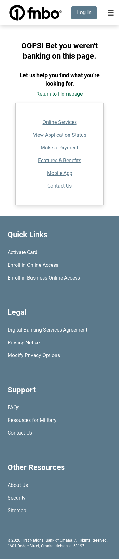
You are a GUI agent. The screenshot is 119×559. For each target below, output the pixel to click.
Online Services (60, 122)
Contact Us (59, 186)
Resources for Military (32, 420)
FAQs (13, 407)
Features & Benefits (59, 160)
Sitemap (17, 510)
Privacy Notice (24, 343)
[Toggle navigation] (110, 12)
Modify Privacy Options (34, 355)
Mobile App (59, 173)
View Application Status (59, 135)
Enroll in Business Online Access (44, 278)
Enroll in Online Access (33, 265)
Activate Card (22, 252)
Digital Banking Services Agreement (47, 330)
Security (17, 498)
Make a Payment (59, 148)
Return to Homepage (59, 94)
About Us (18, 485)
